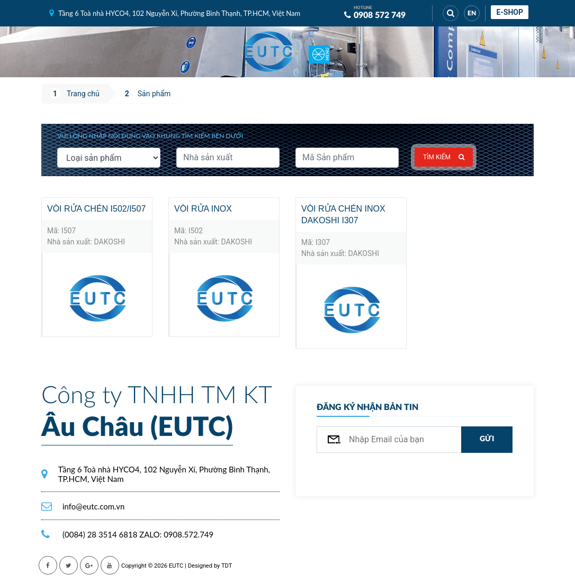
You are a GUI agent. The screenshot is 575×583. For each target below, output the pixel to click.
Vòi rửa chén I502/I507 (96, 208)
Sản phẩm (154, 93)
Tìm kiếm (443, 157)
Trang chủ (83, 93)
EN (472, 13)
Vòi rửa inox (203, 208)
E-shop (509, 12)
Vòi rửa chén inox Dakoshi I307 (343, 214)
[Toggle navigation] (319, 51)
